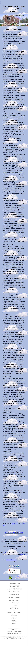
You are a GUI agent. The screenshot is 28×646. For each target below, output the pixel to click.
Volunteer (14, 605)
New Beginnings (14, 602)
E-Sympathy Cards (14, 600)
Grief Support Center (14, 591)
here (4, 552)
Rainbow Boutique (14, 594)
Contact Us (14, 618)
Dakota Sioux (15, 523)
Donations (14, 615)
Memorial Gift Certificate (14, 612)
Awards (14, 623)
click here (22, 554)
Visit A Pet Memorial (14, 586)
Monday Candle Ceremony (14, 588)
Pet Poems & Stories (14, 597)
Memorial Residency (11, 559)
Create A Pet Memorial (14, 583)
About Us (14, 620)
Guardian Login (14, 608)
